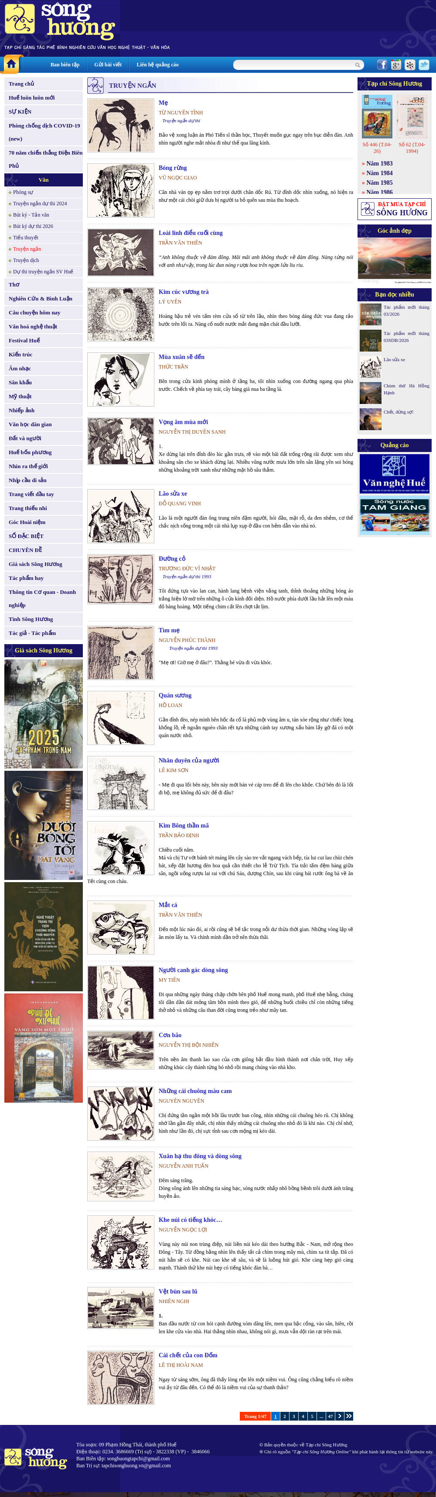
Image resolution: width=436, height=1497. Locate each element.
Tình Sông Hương (31, 619)
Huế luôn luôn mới (32, 97)
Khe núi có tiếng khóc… (190, 1220)
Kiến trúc (20, 354)
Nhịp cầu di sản (28, 480)
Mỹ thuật (20, 396)
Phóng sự (23, 192)
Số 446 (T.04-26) (377, 147)
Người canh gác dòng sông (193, 970)
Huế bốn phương (30, 452)
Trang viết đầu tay (31, 494)
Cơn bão (170, 1035)
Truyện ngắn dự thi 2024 (40, 203)
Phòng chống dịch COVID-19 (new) (44, 132)
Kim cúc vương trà (184, 292)
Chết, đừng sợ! (399, 411)
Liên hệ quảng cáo (157, 65)
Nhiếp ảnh (21, 410)
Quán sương (175, 695)
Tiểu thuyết (25, 238)
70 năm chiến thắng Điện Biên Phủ (45, 159)
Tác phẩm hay (26, 578)
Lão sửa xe (173, 493)
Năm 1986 (380, 192)
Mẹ (163, 103)
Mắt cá (168, 905)
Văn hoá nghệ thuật (33, 326)
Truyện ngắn (27, 249)
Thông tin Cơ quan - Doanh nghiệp (42, 598)
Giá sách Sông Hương (35, 564)
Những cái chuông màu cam (195, 1091)
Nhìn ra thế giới (28, 466)
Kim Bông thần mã (184, 825)
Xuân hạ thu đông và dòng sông (200, 1156)
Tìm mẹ (169, 630)
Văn (43, 179)
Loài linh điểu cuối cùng (191, 233)
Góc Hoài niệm (27, 522)
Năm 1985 (380, 182)
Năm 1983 (380, 163)
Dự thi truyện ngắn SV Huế (43, 272)
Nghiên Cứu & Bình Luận (40, 298)
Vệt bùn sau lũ (178, 1291)
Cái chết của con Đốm (188, 1355)
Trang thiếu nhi (28, 508)
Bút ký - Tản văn (31, 215)
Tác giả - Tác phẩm (32, 633)
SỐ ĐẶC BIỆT (26, 536)
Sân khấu (20, 382)
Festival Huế (24, 340)
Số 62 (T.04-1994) (412, 147)
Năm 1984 (380, 173)
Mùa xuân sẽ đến (181, 357)
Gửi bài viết (108, 65)
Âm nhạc (20, 368)
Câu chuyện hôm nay (35, 312)
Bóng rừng (173, 168)
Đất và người (25, 438)
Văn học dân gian (30, 424)
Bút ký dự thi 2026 (33, 226)
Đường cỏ (172, 558)
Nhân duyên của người (189, 760)
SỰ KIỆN (20, 111)
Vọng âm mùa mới (183, 422)
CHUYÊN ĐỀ (25, 550)
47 (330, 1416)
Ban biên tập (65, 65)
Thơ (14, 284)
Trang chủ (21, 83)
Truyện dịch (26, 260)
